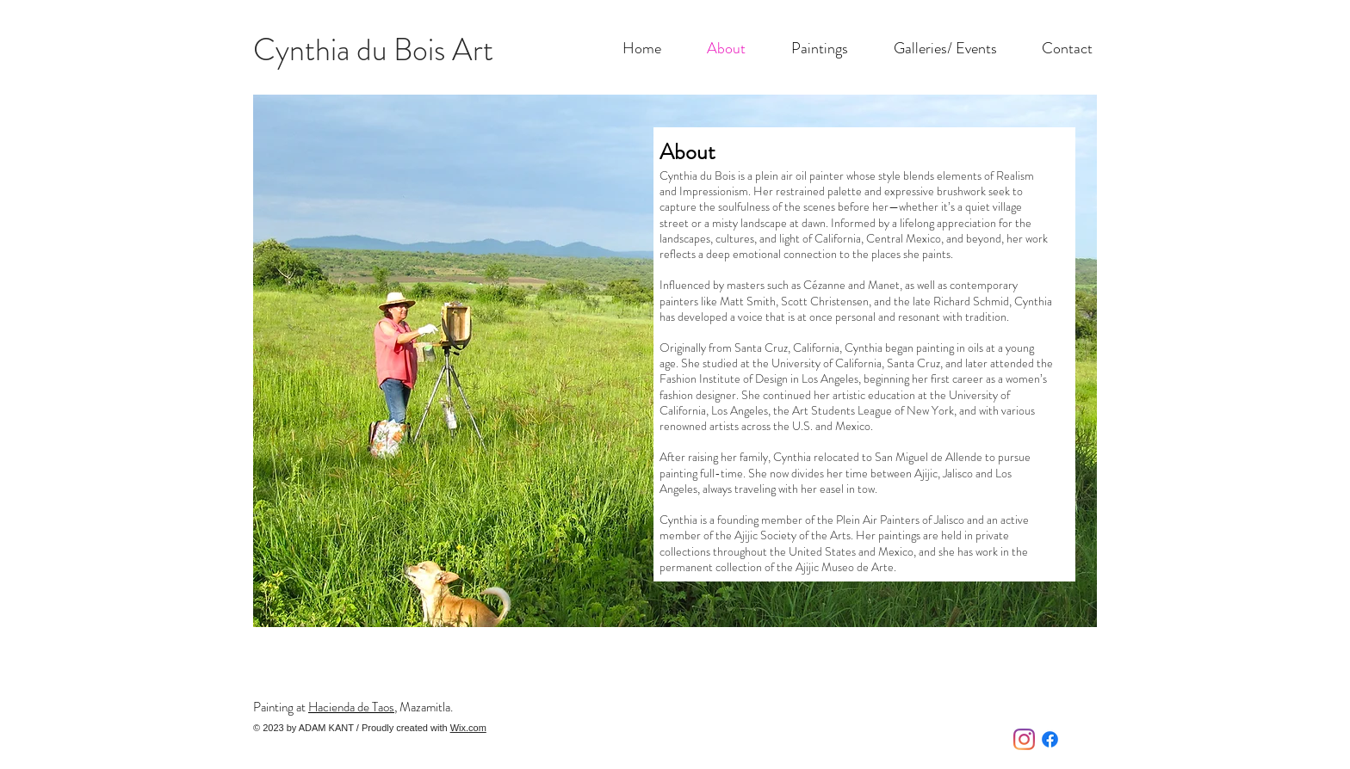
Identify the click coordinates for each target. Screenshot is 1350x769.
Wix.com (468, 728)
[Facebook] (1050, 739)
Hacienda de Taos (351, 707)
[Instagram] (1024, 739)
